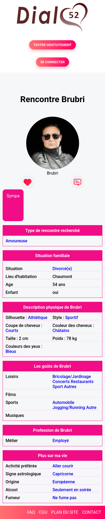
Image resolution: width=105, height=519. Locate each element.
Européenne (64, 481)
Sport (58, 386)
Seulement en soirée (72, 489)
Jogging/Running (69, 407)
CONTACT (91, 512)
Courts (12, 330)
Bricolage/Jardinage (72, 376)
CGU (43, 512)
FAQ (31, 512)
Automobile (63, 402)
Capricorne (63, 473)
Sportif (71, 317)
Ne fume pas (65, 497)
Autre (91, 407)
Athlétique (37, 317)
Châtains (61, 330)
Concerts (61, 381)
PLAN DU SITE (64, 512)
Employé (61, 440)
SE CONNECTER (52, 62)
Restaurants (82, 381)
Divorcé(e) (62, 268)
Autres (70, 386)
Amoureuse (16, 240)
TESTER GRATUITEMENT (52, 45)
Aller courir (63, 465)
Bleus (11, 351)
